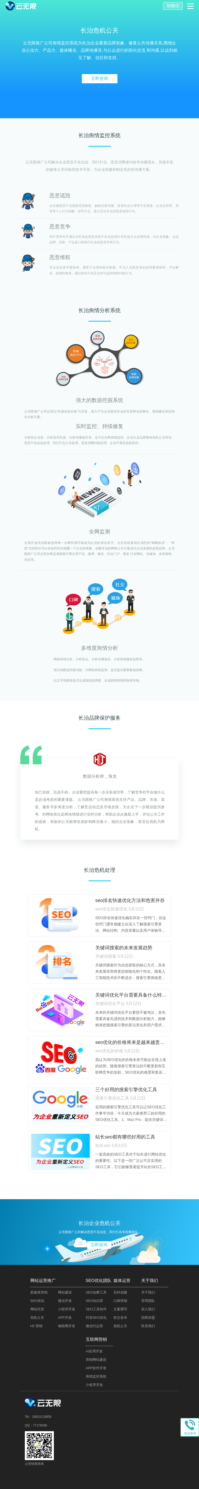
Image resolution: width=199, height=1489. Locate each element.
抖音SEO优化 (96, 1318)
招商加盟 (148, 1318)
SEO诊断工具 (96, 1292)
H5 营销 (36, 1326)
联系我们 (148, 1326)
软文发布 (120, 1318)
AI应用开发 (94, 1351)
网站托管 (37, 1309)
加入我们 (148, 1309)
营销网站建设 (96, 1360)
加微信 (173, 5)
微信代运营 (94, 1326)
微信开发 (65, 1301)
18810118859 (41, 1417)
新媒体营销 (39, 1292)
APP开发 (65, 1318)
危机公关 (37, 1318)
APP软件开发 (96, 1368)
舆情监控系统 (96, 1376)
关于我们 (148, 1292)
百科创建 (120, 1292)
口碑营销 (120, 1301)
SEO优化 (37, 1301)
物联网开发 (66, 1326)
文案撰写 (120, 1309)
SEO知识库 (94, 1301)
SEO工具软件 (96, 1309)
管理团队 (148, 1301)
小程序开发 (66, 1309)
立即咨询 (99, 78)
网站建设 (65, 1292)
